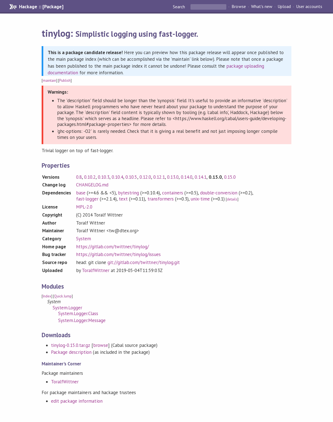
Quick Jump (63, 296)
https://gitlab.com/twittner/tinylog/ (112, 247)
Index (47, 296)
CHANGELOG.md (92, 185)
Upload (284, 6)
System (83, 239)
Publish (65, 80)
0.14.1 (200, 177)
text (123, 199)
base (80, 193)
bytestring (128, 193)
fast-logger (87, 199)
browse (100, 345)
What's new (261, 6)
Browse (239, 6)
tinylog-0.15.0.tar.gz (70, 345)
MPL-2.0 (84, 207)
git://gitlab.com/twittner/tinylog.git (144, 262)
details (232, 199)
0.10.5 (131, 177)
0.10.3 (103, 177)
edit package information (77, 401)
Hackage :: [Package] (41, 6)
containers (172, 193)
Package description (71, 352)
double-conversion (218, 193)
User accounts (309, 6)
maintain (49, 80)
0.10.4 (117, 177)
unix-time (200, 199)
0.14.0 (186, 177)
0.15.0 (230, 177)
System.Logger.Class (78, 313)
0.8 (79, 177)
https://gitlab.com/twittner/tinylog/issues (118, 254)
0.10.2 (90, 177)
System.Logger (67, 308)
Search (179, 6)
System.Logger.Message (82, 320)
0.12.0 (145, 177)
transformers (160, 199)
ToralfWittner (95, 270)
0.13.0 (173, 177)
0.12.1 (159, 177)
